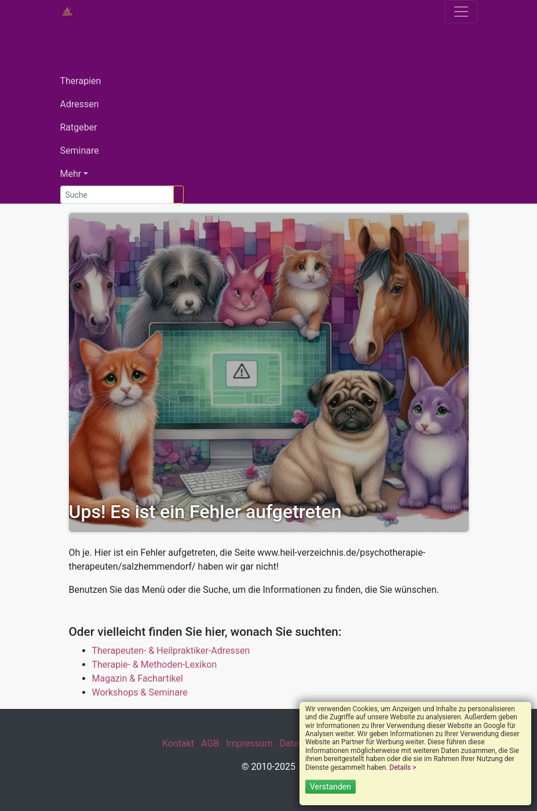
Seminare (79, 150)
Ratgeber (78, 127)
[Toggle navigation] (461, 11)
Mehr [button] (71, 173)
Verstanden (330, 786)
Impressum (249, 743)
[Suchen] (178, 195)
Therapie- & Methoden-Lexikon (154, 664)
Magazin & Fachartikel (137, 678)
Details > (402, 767)
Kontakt (178, 743)
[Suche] (117, 195)
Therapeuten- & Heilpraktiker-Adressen (171, 650)
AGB (210, 743)
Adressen (79, 104)
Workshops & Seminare (140, 692)
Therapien (80, 80)
